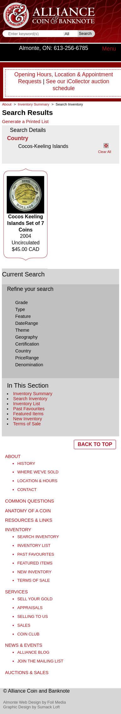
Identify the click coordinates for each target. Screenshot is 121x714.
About (6, 104)
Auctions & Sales (26, 672)
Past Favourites (29, 408)
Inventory (18, 529)
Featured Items (28, 413)
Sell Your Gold (34, 599)
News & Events (23, 645)
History (26, 463)
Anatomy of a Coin (28, 510)
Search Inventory (30, 398)
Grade (21, 302)
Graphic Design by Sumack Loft (31, 707)
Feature (23, 316)
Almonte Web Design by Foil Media (34, 702)
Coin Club (28, 634)
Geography (26, 337)
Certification (27, 343)
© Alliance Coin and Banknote (36, 691)
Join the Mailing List (40, 661)
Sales (23, 625)
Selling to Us (32, 616)
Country (23, 350)
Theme (22, 330)
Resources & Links (28, 520)
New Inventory (27, 418)
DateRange (26, 323)
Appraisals (30, 607)
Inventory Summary (32, 393)
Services (16, 591)
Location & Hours (37, 480)
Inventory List (26, 403)
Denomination (29, 364)
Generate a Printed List (25, 121)
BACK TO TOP (95, 444)
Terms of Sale (27, 423)
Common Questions (29, 501)
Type (20, 309)
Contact (27, 489)
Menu (109, 49)
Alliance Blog (33, 652)
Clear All (104, 152)
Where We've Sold (37, 472)
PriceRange (27, 357)
